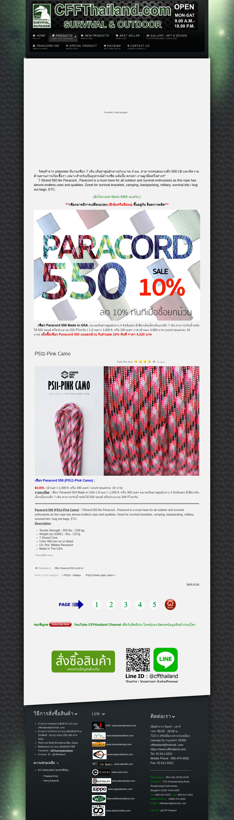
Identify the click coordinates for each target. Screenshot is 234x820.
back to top (193, 584)
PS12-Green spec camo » (100, 575)
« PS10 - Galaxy (72, 575)
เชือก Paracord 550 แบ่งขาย (68, 568)
